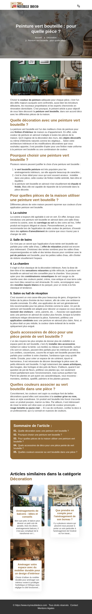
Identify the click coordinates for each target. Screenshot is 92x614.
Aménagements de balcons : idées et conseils (27, 513)
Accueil (38, 37)
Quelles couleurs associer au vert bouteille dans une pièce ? (45, 452)
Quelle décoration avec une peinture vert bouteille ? (41, 431)
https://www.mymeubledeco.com (31, 605)
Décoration (51, 37)
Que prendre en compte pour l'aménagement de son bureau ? (64, 515)
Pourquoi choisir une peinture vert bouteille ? (38, 435)
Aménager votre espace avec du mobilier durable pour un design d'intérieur (27, 569)
